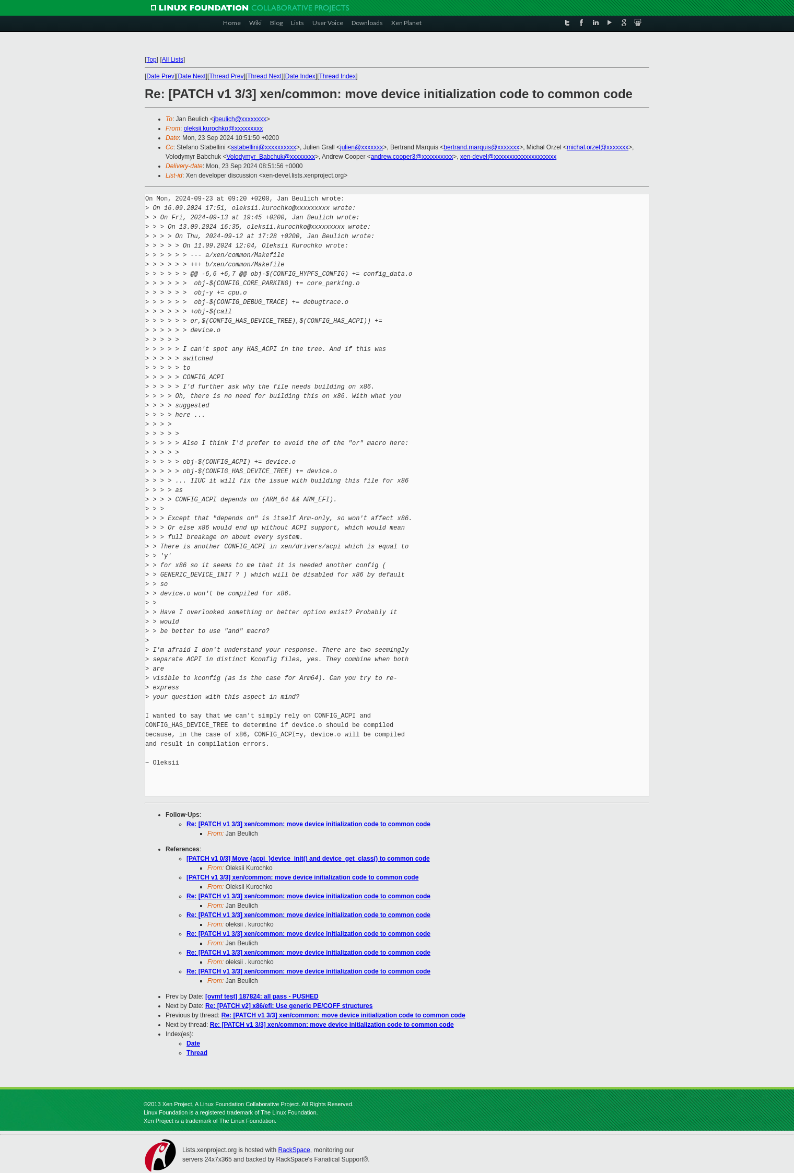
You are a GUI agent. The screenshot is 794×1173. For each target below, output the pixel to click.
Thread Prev (226, 76)
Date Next (191, 76)
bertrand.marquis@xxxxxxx (481, 147)
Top (151, 59)
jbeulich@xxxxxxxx (240, 119)
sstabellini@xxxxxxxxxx (263, 147)
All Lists (172, 59)
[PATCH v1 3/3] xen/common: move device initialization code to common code (302, 877)
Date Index (300, 76)
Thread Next (264, 76)
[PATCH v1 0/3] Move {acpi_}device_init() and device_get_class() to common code (308, 858)
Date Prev (160, 76)
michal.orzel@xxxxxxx (597, 147)
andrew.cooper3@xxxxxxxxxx (412, 156)
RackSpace (294, 1150)
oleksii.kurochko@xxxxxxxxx (223, 128)
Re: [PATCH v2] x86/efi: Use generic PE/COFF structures (288, 1006)
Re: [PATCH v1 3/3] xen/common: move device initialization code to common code (308, 824)
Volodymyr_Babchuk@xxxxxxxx (270, 156)
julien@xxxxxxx (361, 147)
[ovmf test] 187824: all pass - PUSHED (262, 996)
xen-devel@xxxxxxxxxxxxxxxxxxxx (508, 156)
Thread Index (337, 76)
